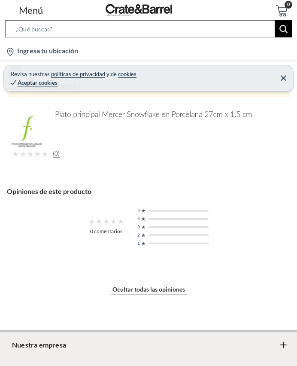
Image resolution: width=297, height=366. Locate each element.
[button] (148, 30)
